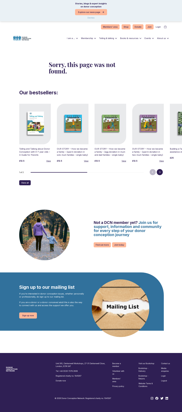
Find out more (102, 245)
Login (158, 27)
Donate (138, 27)
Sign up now (28, 315)
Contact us (165, 363)
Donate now (61, 381)
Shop (126, 27)
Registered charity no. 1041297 (68, 376)
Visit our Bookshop (146, 363)
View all (25, 182)
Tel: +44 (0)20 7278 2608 (67, 371)
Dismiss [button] (91, 17)
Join (149, 27)
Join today (119, 245)
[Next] (160, 172)
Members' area (110, 27)
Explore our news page (91, 12)
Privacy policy (118, 386)
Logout (164, 381)
